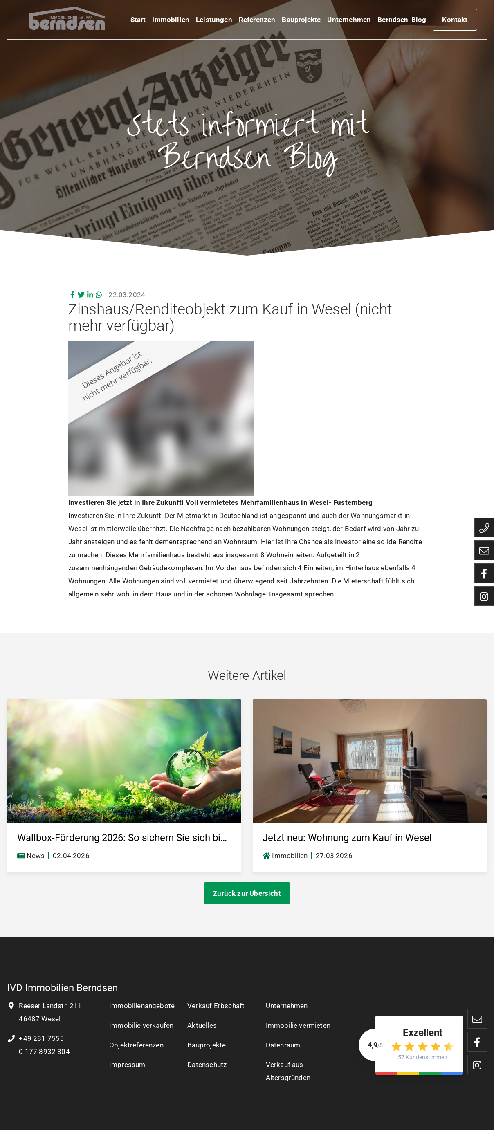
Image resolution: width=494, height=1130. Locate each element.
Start (138, 21)
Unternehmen (349, 21)
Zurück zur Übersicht (247, 893)
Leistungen (214, 21)
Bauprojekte (301, 21)
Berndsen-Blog (401, 21)
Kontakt (454, 21)
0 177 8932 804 (43, 1051)
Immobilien (170, 21)
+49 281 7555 (35, 1038)
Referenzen (257, 21)
